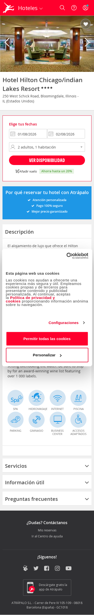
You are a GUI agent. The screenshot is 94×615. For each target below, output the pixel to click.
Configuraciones (64, 323)
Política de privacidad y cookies (30, 299)
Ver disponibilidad (47, 160)
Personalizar (47, 355)
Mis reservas (47, 530)
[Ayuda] (74, 8)
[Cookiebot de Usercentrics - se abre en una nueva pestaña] (67, 255)
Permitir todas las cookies (47, 338)
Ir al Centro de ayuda (47, 536)
